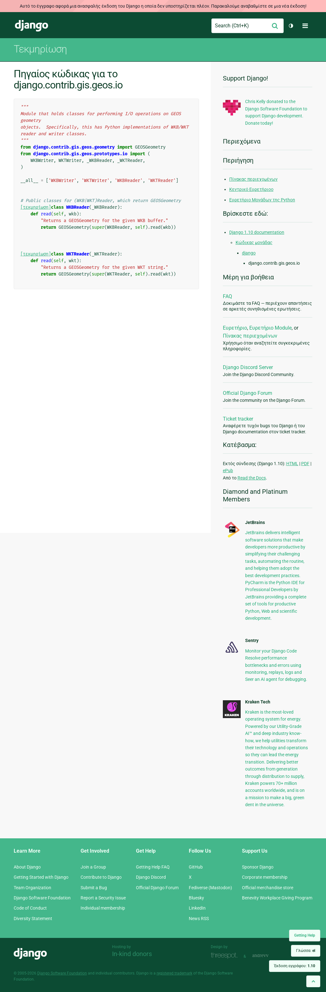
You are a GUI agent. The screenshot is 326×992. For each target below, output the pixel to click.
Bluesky (196, 897)
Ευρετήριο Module (270, 328)
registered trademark (174, 973)
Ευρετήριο (235, 328)
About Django (27, 867)
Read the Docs (251, 477)
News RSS (199, 918)
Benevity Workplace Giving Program (277, 897)
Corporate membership (264, 877)
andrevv (267, 955)
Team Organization (32, 887)
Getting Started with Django (41, 877)
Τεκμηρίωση (40, 49)
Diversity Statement (33, 918)
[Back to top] (313, 981)
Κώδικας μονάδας (254, 242)
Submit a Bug (94, 887)
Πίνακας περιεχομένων (253, 179)
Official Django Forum (247, 393)
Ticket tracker (238, 419)
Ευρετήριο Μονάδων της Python (262, 199)
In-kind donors (132, 954)
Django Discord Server (248, 367)
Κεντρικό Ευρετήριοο (251, 189)
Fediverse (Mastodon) (210, 887)
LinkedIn (197, 908)
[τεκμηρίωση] (35, 207)
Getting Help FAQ (153, 867)
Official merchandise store (267, 887)
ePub (228, 470)
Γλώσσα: (305, 950)
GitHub (196, 867)
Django (31, 25)
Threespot (226, 955)
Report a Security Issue (103, 897)
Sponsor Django (257, 867)
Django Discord (151, 877)
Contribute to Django (101, 877)
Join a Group (93, 867)
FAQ (227, 296)
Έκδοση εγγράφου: (294, 966)
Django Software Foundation (42, 897)
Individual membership (103, 908)
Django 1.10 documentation (256, 232)
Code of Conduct (30, 908)
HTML (292, 463)
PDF (305, 463)
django (249, 252)
